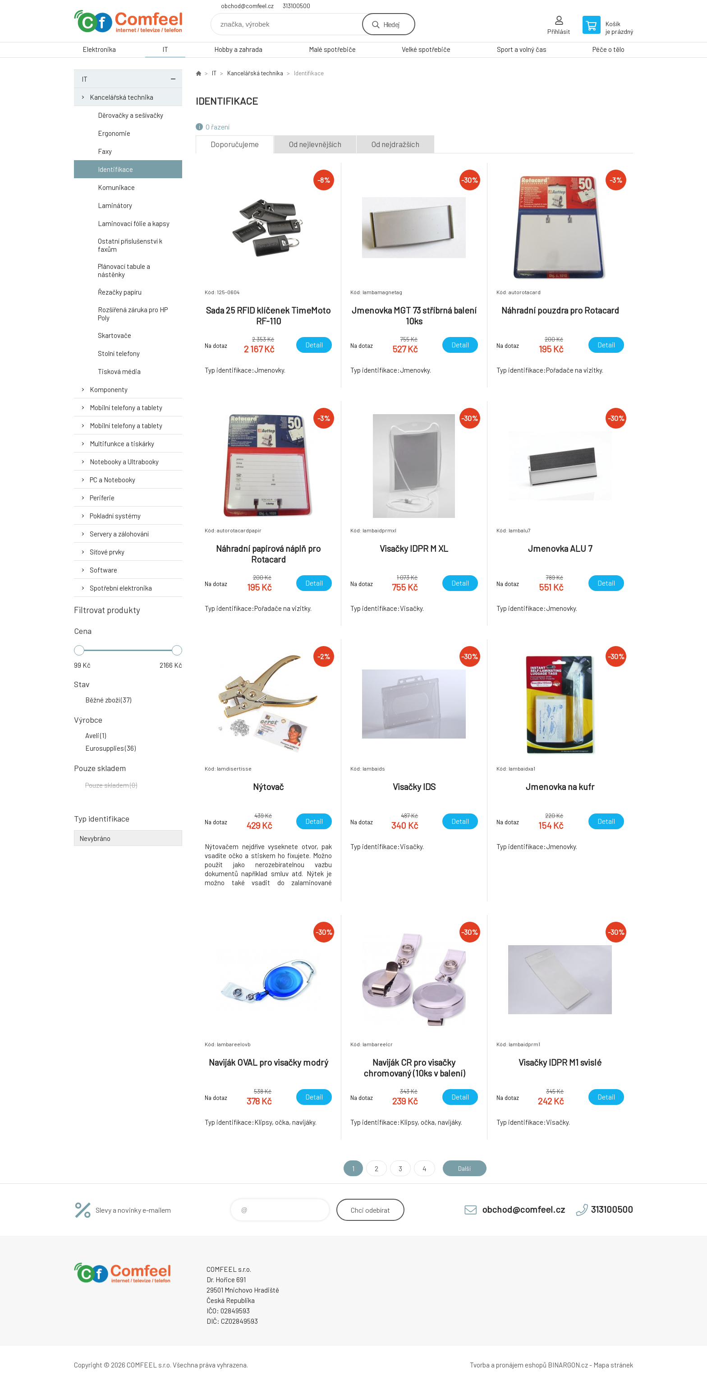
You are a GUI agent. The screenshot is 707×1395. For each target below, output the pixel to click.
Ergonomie (114, 133)
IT (165, 49)
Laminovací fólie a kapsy (134, 223)
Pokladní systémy (115, 516)
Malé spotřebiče (332, 49)
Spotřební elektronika (121, 588)
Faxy (105, 151)
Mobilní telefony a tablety (126, 407)
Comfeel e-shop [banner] (128, 21)
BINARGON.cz (568, 1365)
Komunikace (116, 187)
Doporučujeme (235, 143)
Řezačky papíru (120, 292)
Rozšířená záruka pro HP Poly (133, 313)
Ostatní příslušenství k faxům (130, 245)
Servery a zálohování (119, 534)
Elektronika (99, 49)
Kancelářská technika (121, 97)
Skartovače (114, 335)
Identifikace (115, 169)
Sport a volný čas (521, 49)
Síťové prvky (107, 552)
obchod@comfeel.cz (247, 5)
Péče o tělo (608, 49)
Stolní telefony (119, 353)
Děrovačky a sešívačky (130, 115)
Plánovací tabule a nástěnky (124, 270)
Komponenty (109, 389)
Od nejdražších (395, 143)
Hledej (391, 24)
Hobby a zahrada (238, 49)
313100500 (296, 5)
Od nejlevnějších (315, 143)
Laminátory (115, 205)
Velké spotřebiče (426, 49)
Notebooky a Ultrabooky (124, 461)
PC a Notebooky (112, 480)
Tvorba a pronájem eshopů (508, 1365)
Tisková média (119, 371)
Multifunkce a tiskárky (122, 443)
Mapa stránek (613, 1365)
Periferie (102, 498)
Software (103, 570)
